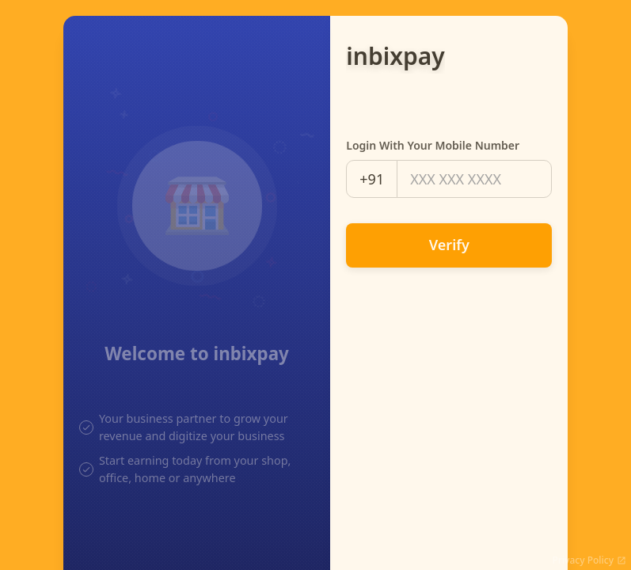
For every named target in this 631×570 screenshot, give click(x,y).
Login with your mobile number (432, 145)
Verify (449, 244)
